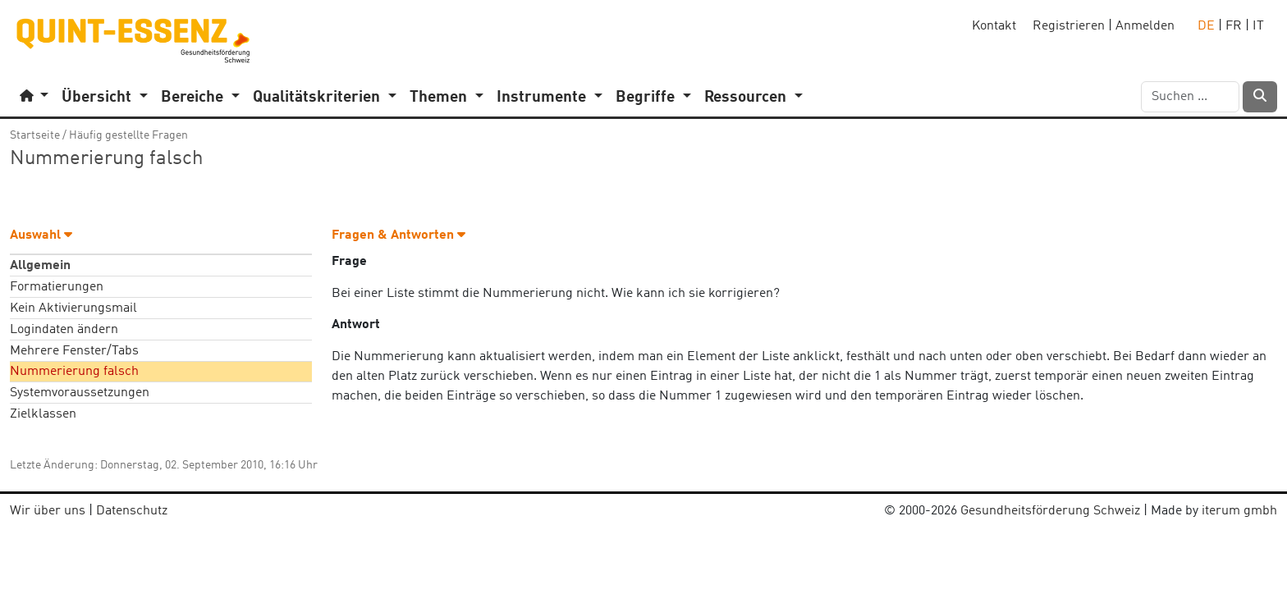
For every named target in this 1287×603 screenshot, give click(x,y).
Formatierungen (56, 287)
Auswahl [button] (41, 235)
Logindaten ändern (64, 329)
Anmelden (1145, 26)
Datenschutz (131, 511)
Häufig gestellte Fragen (128, 135)
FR (1233, 26)
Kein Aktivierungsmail (73, 308)
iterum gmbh (1239, 511)
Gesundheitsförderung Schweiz (1050, 511)
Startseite (35, 135)
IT (1258, 26)
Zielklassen (43, 414)
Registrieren (1069, 26)
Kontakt (994, 26)
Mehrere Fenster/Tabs (74, 351)
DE (1206, 26)
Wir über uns (47, 511)
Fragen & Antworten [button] (398, 235)
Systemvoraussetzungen (79, 393)
